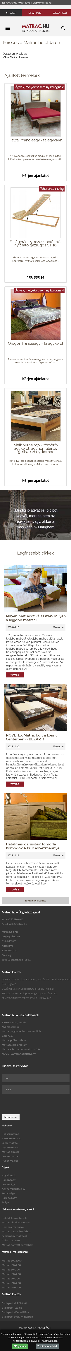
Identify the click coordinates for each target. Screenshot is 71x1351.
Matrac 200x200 (12, 1260)
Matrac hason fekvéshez (16, 1231)
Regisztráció (34, 12)
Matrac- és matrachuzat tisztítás (21, 1049)
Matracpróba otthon (14, 1040)
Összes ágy (8, 1184)
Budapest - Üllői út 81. (14, 1303)
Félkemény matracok (14, 1235)
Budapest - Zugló (12, 1307)
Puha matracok (11, 1240)
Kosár (11, 12)
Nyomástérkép (11, 1026)
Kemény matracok (13, 1226)
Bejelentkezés (60, 12)
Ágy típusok (9, 1175)
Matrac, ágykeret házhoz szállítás (21, 1031)
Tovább (15, 675)
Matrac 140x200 (11, 1287)
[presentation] (30, 1104)
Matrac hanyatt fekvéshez (17, 1244)
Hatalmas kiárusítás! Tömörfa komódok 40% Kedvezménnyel (33, 846)
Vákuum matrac (11, 1138)
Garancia (7, 1035)
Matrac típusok (11, 1151)
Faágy (5, 1202)
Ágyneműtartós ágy (13, 1188)
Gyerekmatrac (10, 1147)
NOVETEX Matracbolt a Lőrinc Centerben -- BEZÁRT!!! (32, 737)
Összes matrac (10, 1156)
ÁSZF (49, 1328)
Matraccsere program (14, 1044)
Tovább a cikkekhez (35, 900)
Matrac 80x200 (11, 1269)
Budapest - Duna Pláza (15, 1312)
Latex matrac (10, 1142)
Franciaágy (8, 1193)
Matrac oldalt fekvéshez (16, 1222)
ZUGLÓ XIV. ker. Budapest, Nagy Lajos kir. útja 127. (29, 993)
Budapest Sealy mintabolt (17, 1316)
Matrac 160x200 (11, 1265)
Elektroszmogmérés (14, 1022)
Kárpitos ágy (9, 1197)
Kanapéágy (8, 1179)
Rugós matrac (10, 1160)
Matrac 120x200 (11, 1282)
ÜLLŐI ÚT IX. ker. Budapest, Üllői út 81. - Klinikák (28, 988)
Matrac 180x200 (11, 1274)
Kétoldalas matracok (14, 1217)
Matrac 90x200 (11, 1278)
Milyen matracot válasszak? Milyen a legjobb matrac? (36, 618)
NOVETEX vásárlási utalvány (19, 1053)
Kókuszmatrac (10, 1133)
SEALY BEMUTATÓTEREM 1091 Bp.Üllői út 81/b (27, 998)
